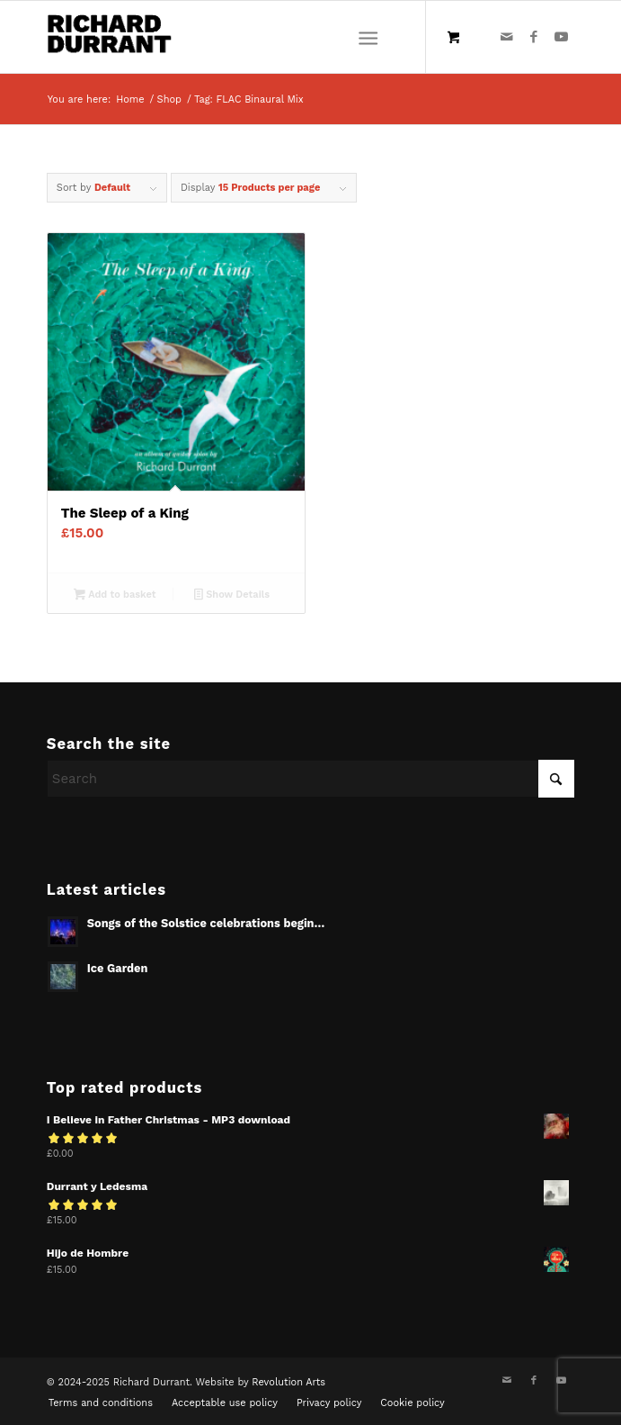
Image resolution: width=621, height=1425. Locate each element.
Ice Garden (117, 968)
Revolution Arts (288, 1382)
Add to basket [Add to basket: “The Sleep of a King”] (114, 596)
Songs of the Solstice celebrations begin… (206, 923)
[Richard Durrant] (258, 37)
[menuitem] (372, 37)
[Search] (310, 779)
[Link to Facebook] (533, 36)
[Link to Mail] (506, 36)
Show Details (232, 596)
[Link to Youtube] (560, 36)
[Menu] (368, 37)
